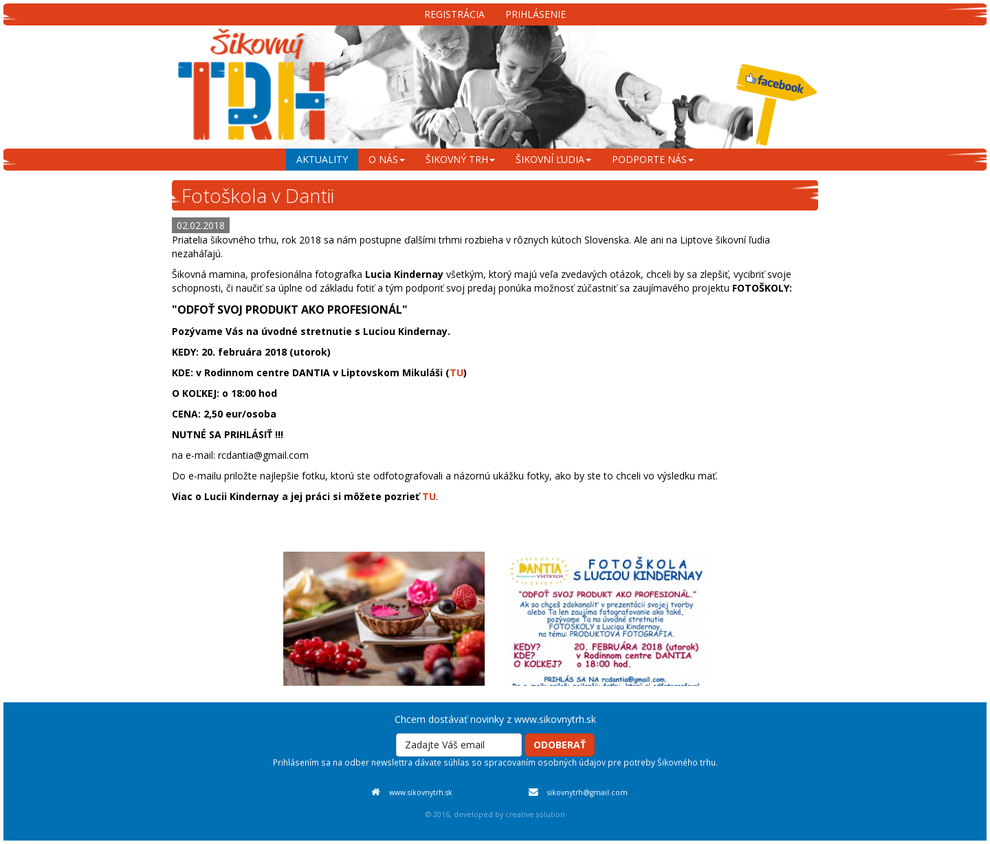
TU (456, 372)
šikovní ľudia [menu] (553, 159)
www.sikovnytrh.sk (420, 792)
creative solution (535, 814)
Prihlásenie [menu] (535, 14)
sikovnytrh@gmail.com (587, 792)
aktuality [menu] (322, 159)
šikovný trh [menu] (460, 159)
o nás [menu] (386, 159)
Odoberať (560, 744)
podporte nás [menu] (653, 159)
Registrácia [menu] (454, 14)
